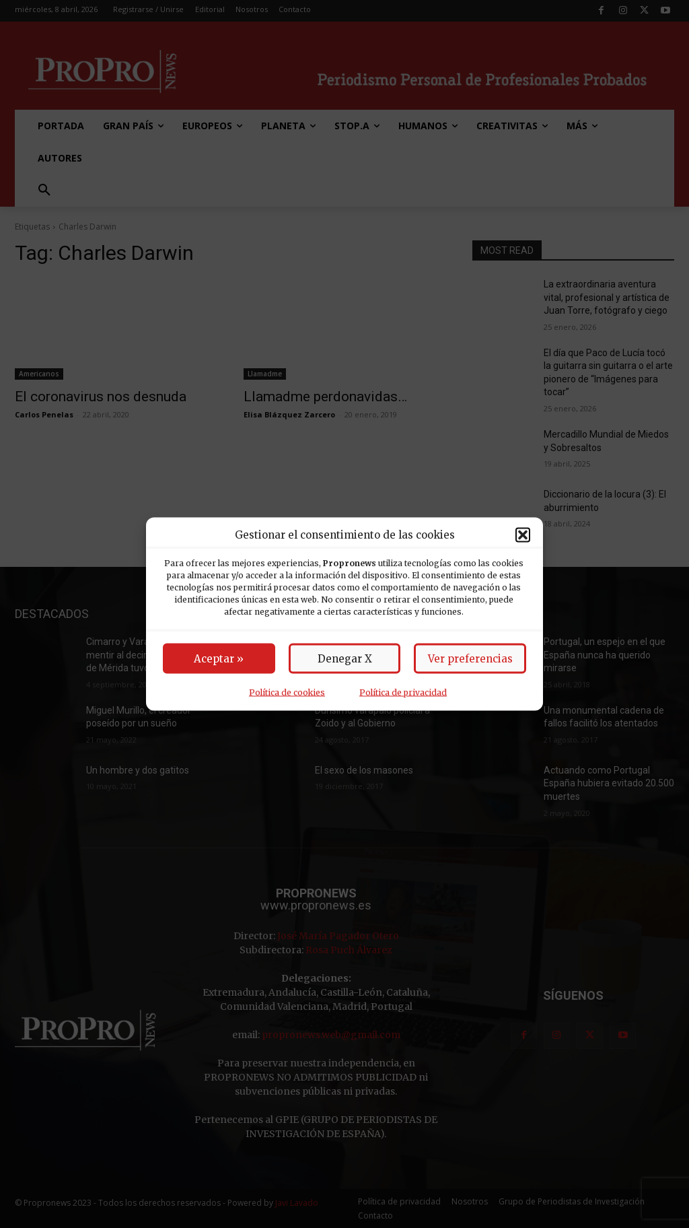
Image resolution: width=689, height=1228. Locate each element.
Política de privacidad (403, 692)
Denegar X (345, 658)
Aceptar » (219, 658)
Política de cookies (287, 692)
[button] (523, 534)
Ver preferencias (470, 658)
